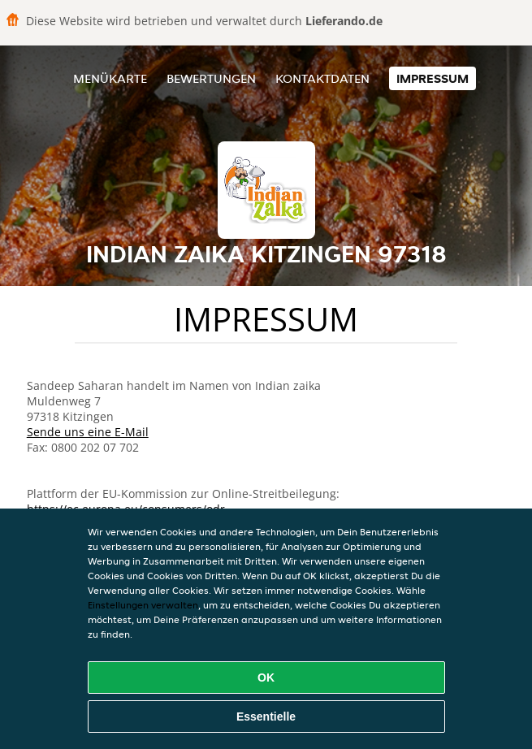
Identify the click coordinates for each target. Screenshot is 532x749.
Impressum (432, 78)
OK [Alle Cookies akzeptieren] (266, 677)
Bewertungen (211, 78)
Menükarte (110, 78)
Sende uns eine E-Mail (88, 431)
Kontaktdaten (322, 78)
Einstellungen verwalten (143, 605)
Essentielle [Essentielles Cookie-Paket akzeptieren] (266, 716)
